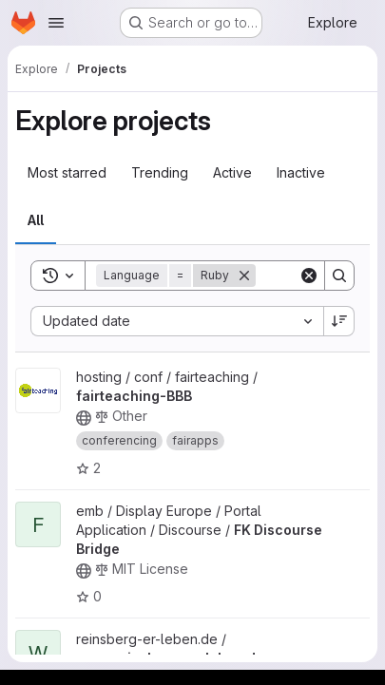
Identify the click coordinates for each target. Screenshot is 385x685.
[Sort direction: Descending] (339, 321)
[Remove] (244, 275)
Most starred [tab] (67, 172)
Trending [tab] (159, 172)
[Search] (339, 275)
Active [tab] (232, 172)
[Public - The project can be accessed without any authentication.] (83, 418)
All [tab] (36, 220)
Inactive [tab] (301, 172)
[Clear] (309, 275)
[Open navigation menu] (56, 23)
